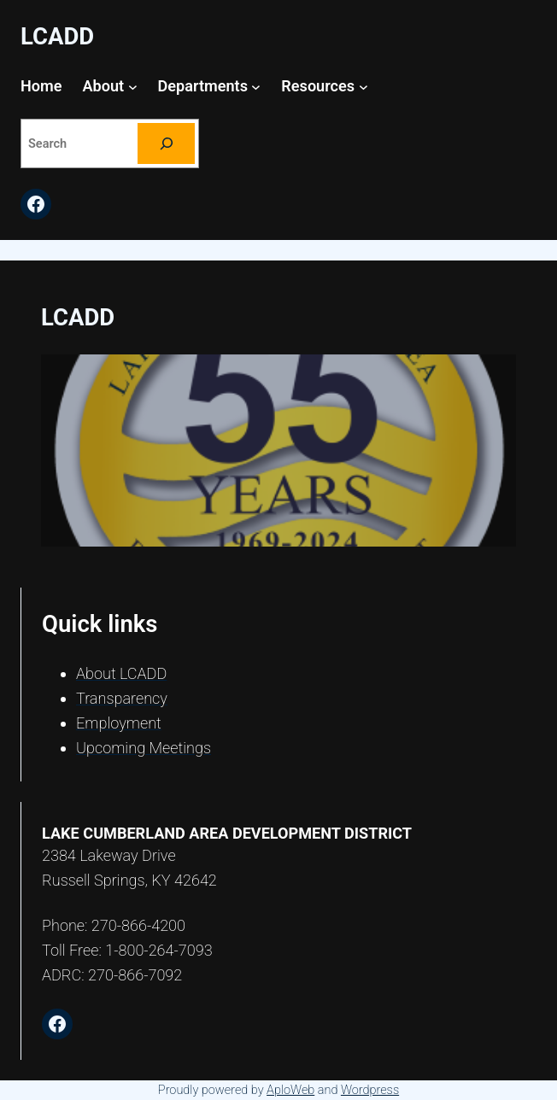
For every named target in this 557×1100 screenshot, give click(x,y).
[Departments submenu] (256, 86)
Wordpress (370, 1090)
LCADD (57, 36)
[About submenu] (133, 86)
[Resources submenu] (363, 86)
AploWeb (290, 1090)
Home (41, 86)
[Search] (166, 143)
